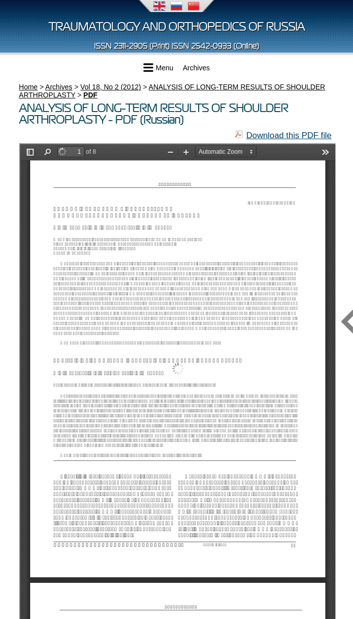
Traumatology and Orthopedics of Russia (177, 27)
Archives (196, 68)
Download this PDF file (289, 135)
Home (28, 87)
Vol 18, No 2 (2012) (110, 87)
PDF (90, 95)
